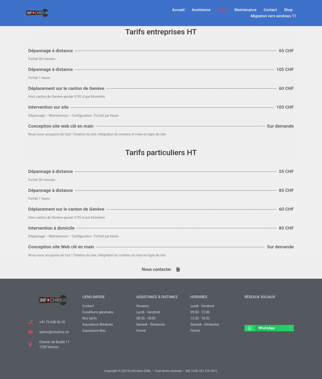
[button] (269, 328)
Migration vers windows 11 (273, 16)
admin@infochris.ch (54, 332)
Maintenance (246, 10)
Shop (288, 10)
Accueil (178, 10)
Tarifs (222, 10)
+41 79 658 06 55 (52, 322)
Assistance (201, 10)
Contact (270, 10)
